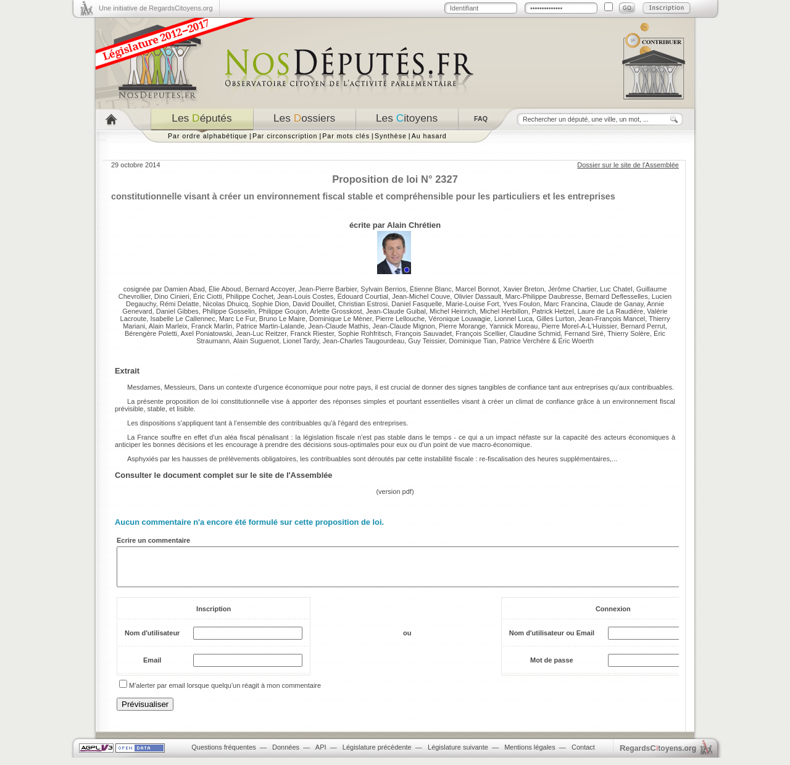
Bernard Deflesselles (616, 296)
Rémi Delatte (179, 303)
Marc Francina (565, 303)
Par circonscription (284, 136)
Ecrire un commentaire (153, 540)
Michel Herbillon (504, 311)
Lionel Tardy (300, 341)
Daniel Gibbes (177, 311)
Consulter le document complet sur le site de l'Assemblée (224, 475)
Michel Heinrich (453, 311)
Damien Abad (184, 289)
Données (285, 754)
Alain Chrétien (414, 225)
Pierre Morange (462, 326)
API (320, 754)
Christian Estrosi (363, 303)
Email (152, 667)
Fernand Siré (584, 333)
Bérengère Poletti (151, 333)
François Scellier (480, 333)
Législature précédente (377, 754)
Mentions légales (529, 754)
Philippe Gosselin (228, 311)
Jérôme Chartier (572, 289)
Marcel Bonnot (477, 289)
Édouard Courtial (362, 296)
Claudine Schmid (534, 333)
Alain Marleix (168, 326)
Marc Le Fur (237, 318)
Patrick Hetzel (553, 311)
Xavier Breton (523, 289)
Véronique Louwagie (459, 318)
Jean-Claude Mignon (403, 326)
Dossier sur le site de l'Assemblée (628, 165)
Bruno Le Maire (282, 318)
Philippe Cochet (249, 296)
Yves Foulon (521, 303)
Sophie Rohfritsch (364, 333)
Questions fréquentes (223, 754)
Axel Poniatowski (205, 333)
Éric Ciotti (207, 296)
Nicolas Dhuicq (225, 303)
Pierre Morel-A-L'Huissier (579, 326)
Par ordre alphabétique (207, 136)
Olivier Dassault (477, 296)
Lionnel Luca (513, 318)
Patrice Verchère (525, 341)
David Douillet (314, 303)
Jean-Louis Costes (305, 296)
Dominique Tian (472, 341)
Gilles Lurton (555, 318)
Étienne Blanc (431, 289)
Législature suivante (458, 754)
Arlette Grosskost (336, 311)
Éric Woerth (576, 341)
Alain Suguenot (256, 341)
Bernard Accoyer (270, 289)
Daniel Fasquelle (416, 303)
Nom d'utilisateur (152, 640)
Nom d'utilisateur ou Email (551, 640)
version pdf (395, 491)
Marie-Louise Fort (472, 303)
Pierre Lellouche (400, 318)
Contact (583, 754)
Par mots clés (346, 136)
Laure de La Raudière (610, 311)
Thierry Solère (628, 333)
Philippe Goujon (283, 311)
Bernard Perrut (643, 326)
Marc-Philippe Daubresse (543, 296)
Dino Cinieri (171, 296)
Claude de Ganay (617, 303)
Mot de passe (551, 667)
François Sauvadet (423, 333)
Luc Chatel (616, 289)
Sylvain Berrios (382, 289)
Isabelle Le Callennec (182, 318)
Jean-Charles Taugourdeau (364, 341)
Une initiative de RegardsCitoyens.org (156, 8)
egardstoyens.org (658, 755)
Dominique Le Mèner (340, 318)
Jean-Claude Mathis (338, 326)
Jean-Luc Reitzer (261, 333)
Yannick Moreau (513, 326)
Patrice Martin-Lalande (270, 326)
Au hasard (429, 136)
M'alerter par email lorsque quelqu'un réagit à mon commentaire (225, 692)
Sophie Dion (270, 303)
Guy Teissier (426, 341)
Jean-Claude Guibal (396, 311)
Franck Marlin (212, 326)
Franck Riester (312, 333)
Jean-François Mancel (611, 318)
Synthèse (391, 136)
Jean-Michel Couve (421, 296)
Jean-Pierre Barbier (327, 289)
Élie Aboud (225, 289)
